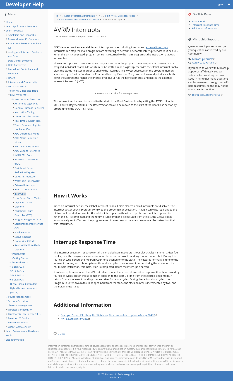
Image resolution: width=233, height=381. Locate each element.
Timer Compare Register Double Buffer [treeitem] (28, 127)
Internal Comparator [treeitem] (26, 189)
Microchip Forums (202, 59)
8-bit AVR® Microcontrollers (120, 15)
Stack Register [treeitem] (22, 232)
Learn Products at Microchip (79, 15)
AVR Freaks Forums (203, 62)
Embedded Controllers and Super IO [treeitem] (23, 71)
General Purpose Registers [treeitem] (29, 107)
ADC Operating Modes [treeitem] (27, 146)
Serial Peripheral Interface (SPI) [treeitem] (29, 226)
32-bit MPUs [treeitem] (17, 275)
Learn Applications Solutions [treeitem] (21, 26)
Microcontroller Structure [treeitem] (26, 99)
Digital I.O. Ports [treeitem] (23, 202)
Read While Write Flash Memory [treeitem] (27, 247)
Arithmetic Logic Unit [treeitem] (26, 103)
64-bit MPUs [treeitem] (17, 279)
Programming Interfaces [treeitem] (28, 219)
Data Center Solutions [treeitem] (20, 60)
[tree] (24, 22)
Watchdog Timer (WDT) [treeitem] (27, 180)
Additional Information (204, 28)
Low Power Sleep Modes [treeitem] (28, 198)
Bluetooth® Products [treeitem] (20, 318)
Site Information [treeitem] (15, 339)
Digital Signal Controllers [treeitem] (23, 283)
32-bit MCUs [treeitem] (17, 271)
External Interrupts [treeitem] (25, 185)
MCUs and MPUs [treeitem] (17, 86)
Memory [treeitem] (19, 206)
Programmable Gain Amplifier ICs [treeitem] (24, 45)
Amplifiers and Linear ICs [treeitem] (22, 34)
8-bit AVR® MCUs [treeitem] (19, 95)
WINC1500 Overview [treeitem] (19, 326)
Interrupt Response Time (205, 24)
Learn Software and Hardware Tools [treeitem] (22, 333)
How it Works (199, 21)
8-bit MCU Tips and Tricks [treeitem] (24, 90)
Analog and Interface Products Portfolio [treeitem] (25, 54)
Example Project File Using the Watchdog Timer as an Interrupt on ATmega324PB (108, 315)
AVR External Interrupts (74, 318)
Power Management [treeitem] (19, 296)
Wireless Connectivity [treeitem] (20, 309)
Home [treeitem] (9, 22)
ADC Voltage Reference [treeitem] (27, 150)
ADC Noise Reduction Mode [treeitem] (26, 140)
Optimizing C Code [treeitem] (25, 241)
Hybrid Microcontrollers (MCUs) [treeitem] (23, 290)
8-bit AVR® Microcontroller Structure (79, 19)
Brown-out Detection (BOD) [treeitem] (26, 161)
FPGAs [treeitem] (11, 77)
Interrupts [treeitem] (20, 193)
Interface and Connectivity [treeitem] (22, 82)
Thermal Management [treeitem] (20, 305)
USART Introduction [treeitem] (25, 176)
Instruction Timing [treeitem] (25, 112)
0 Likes (61, 333)
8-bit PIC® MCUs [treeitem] (19, 262)
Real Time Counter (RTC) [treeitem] (28, 120)
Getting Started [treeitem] (20, 258)
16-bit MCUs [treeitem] (17, 266)
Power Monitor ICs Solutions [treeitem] (23, 39)
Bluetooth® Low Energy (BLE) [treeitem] (24, 314)
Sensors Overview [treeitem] (18, 301)
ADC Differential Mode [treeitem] (27, 133)
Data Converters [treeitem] (17, 65)
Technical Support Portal (206, 94)
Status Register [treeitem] (23, 236)
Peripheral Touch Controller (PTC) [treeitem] (24, 213)
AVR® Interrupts (113, 19)
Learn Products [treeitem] (14, 30)
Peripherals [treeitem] (18, 253)
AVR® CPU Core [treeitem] (23, 155)
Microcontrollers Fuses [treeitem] (27, 116)
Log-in (219, 4)
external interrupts (157, 47)
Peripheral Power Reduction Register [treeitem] (25, 170)
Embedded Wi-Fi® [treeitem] (18, 322)
